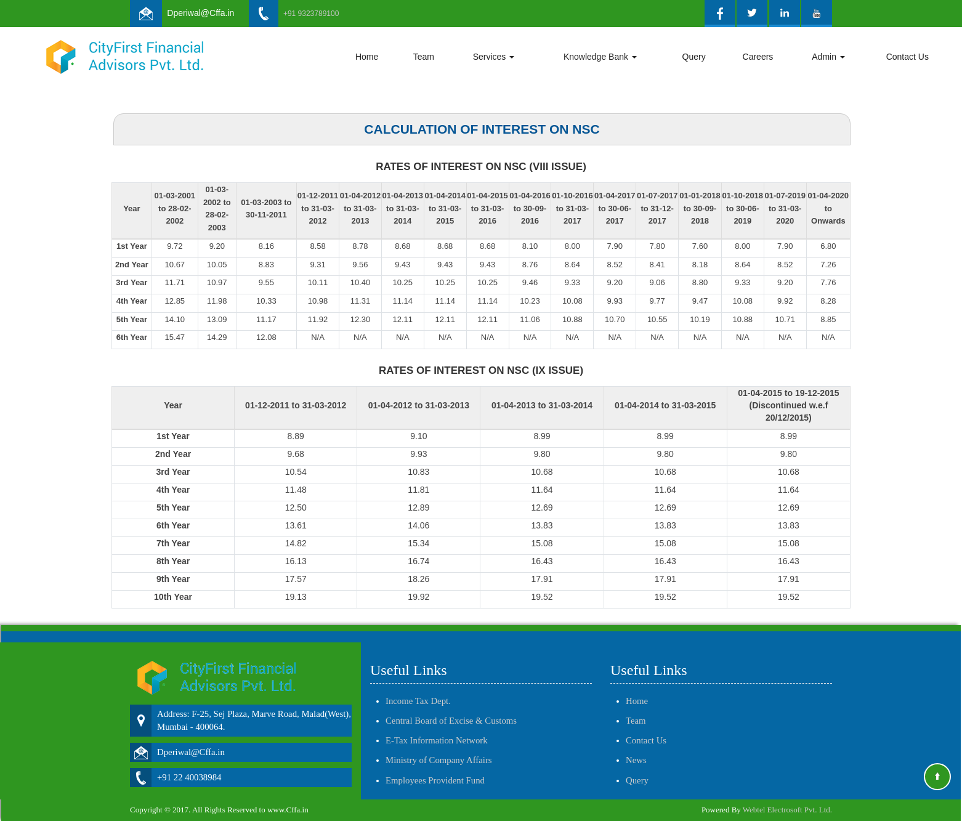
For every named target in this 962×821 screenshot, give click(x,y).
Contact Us (907, 57)
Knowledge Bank (600, 57)
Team (423, 57)
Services (494, 57)
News (636, 749)
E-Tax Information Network (437, 729)
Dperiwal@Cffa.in (200, 13)
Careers (758, 57)
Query (694, 57)
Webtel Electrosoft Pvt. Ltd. (787, 809)
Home (366, 57)
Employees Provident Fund (435, 769)
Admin (828, 57)
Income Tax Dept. (418, 690)
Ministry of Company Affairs (439, 749)
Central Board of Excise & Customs (451, 709)
